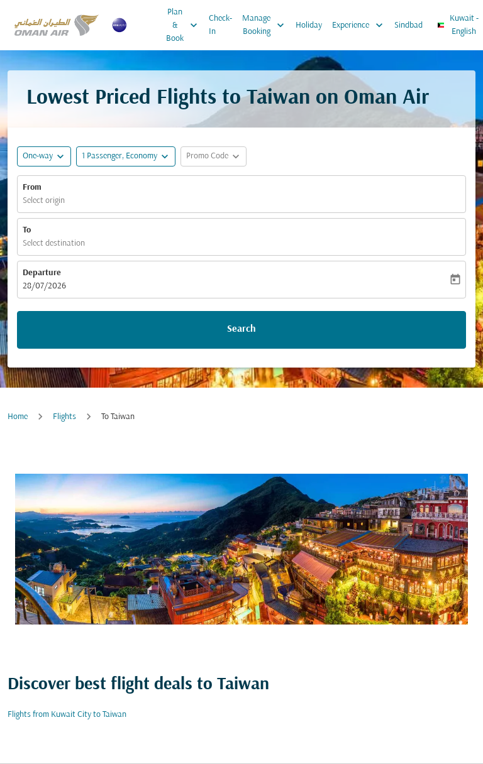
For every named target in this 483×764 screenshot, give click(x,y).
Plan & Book (185, 25)
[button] (125, 156)
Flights (64, 417)
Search (241, 329)
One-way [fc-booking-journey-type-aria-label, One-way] (38, 156)
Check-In (220, 25)
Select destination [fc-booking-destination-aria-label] (54, 243)
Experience (360, 25)
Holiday (309, 25)
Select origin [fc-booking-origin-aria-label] (44, 200)
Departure (42, 273)
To (27, 230)
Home (18, 417)
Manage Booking (266, 25)
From (32, 187)
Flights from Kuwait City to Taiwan (67, 714)
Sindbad (408, 25)
